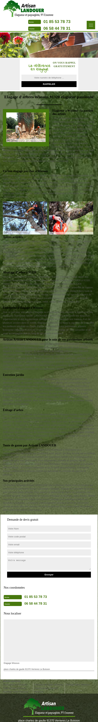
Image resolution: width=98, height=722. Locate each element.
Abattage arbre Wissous (15, 691)
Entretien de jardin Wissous (48, 684)
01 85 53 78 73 (56, 21)
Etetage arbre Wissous (78, 684)
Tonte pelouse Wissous (15, 684)
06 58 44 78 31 (56, 28)
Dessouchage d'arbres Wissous (46, 690)
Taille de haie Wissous (14, 688)
